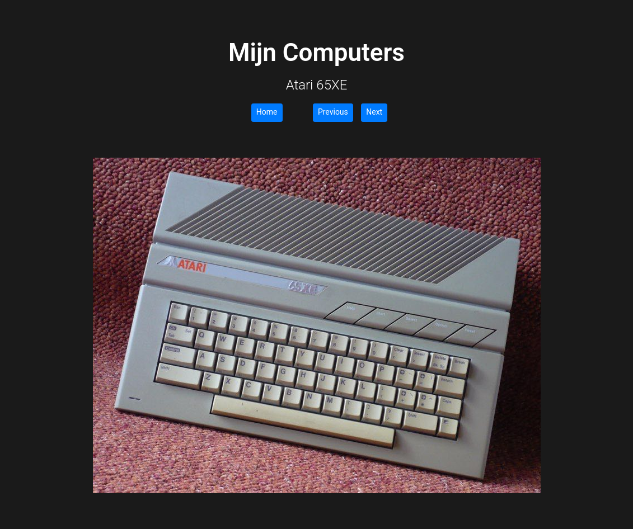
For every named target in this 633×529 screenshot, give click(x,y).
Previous (333, 111)
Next (374, 111)
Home (267, 111)
